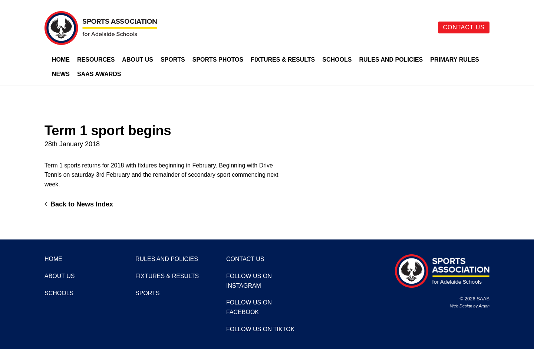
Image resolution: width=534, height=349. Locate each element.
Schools (337, 59)
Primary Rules (454, 59)
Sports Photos (218, 59)
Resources (96, 59)
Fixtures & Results (283, 59)
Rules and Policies (391, 59)
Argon (484, 306)
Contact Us (464, 27)
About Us (137, 59)
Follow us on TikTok (260, 329)
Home (61, 59)
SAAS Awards (99, 74)
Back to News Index (78, 204)
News (61, 74)
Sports (173, 59)
